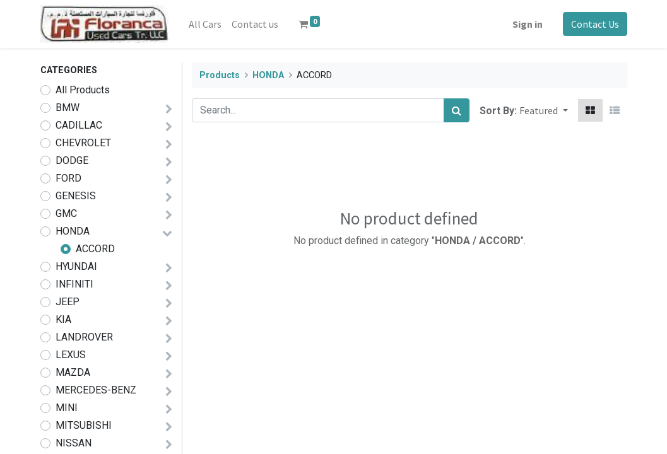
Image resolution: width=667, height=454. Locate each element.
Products (219, 75)
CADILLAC (79, 125)
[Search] (456, 110)
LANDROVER (84, 337)
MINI (67, 408)
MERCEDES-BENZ (96, 390)
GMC (66, 213)
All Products (83, 90)
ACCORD (95, 249)
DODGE (72, 160)
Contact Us (595, 24)
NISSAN (73, 443)
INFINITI (74, 284)
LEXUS (71, 355)
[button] (543, 110)
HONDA (73, 231)
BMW (68, 108)
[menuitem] (205, 24)
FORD (68, 178)
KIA (63, 319)
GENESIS (76, 196)
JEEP (68, 302)
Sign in (527, 24)
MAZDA (73, 372)
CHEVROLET (83, 143)
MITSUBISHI (84, 425)
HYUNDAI (76, 266)
